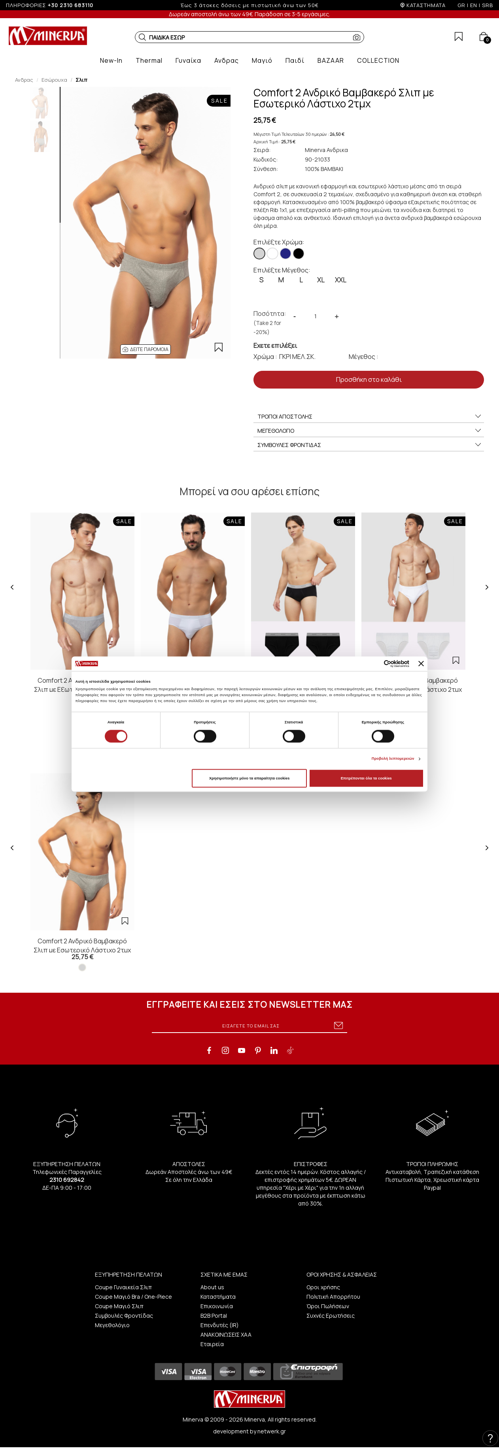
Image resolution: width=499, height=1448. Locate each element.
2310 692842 (66, 1179)
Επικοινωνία (216, 1306)
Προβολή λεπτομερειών (393, 759)
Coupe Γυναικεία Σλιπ (123, 1287)
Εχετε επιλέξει (275, 345)
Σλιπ (81, 79)
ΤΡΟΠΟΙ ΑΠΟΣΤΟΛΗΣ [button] (369, 417)
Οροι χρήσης (323, 1287)
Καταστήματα (218, 1296)
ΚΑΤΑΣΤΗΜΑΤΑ (426, 5)
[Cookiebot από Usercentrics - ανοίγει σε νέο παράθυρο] (374, 663)
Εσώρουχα (54, 79)
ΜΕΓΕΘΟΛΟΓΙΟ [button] (369, 431)
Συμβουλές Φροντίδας (124, 1315)
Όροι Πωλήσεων (327, 1306)
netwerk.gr (271, 1431)
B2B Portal (213, 1315)
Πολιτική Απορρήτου (333, 1296)
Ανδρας (24, 79)
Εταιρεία (212, 1344)
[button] (142, 37)
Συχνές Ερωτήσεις (330, 1315)
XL (321, 279)
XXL (340, 279)
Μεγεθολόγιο (112, 1325)
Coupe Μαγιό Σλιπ (119, 1306)
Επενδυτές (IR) (219, 1325)
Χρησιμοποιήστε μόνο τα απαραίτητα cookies (249, 778)
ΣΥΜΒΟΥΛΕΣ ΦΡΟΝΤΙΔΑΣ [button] (369, 445)
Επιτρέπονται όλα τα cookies (366, 778)
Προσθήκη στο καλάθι (369, 379)
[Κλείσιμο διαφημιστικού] (421, 664)
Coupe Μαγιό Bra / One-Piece (133, 1296)
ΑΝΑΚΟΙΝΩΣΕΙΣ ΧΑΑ (225, 1334)
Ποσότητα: (269, 322)
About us (212, 1287)
